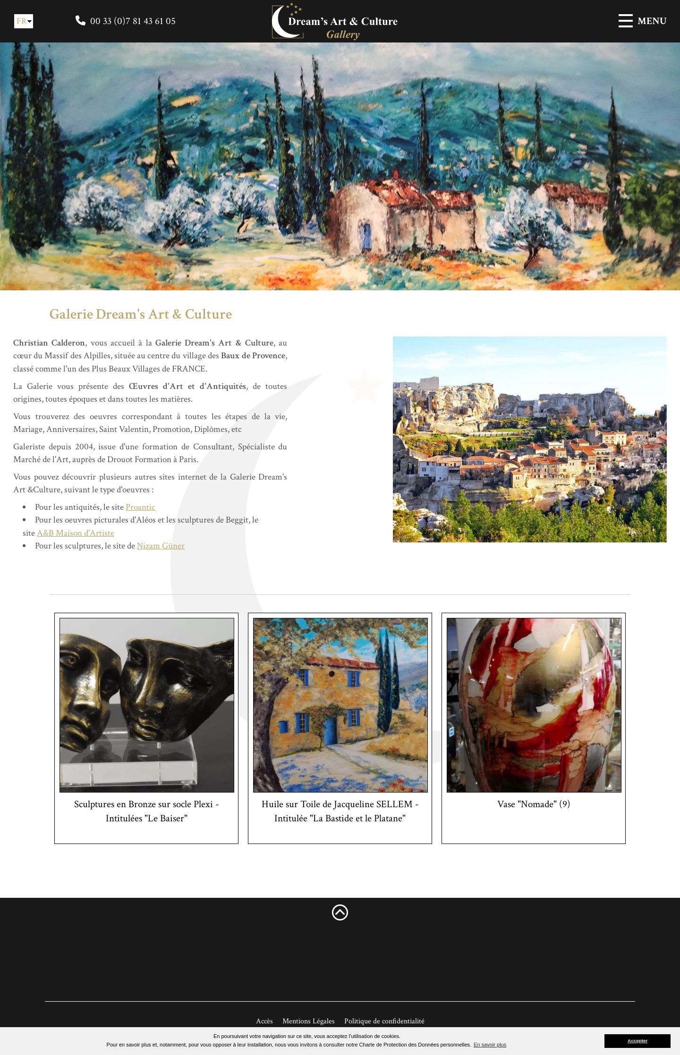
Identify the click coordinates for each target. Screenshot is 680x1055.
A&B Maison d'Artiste (54, 533)
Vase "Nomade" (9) (533, 804)
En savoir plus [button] (490, 1044)
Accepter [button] (637, 1040)
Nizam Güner (140, 546)
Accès (264, 1021)
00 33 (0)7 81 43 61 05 (133, 21)
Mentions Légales (308, 1021)
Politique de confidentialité (384, 1021)
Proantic (120, 507)
